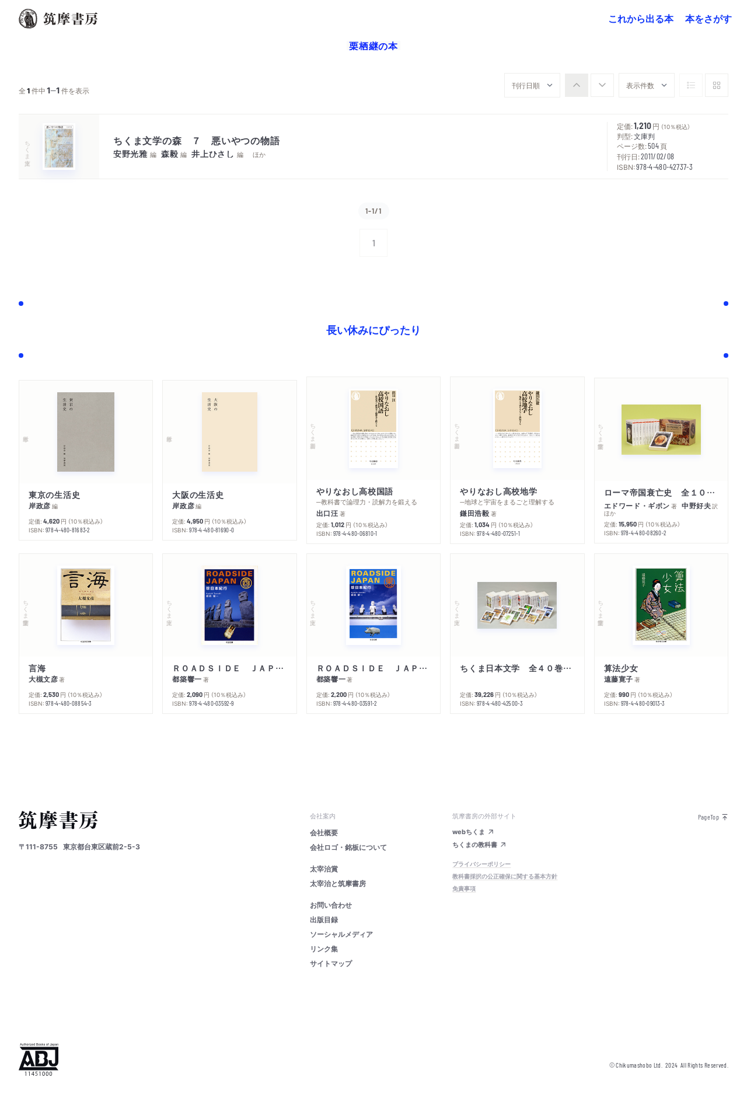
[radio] (576, 85)
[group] (589, 85)
